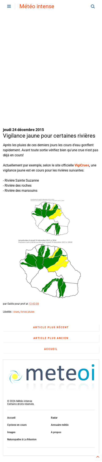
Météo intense (36, 6)
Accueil (51, 349)
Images (11, 432)
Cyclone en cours (17, 424)
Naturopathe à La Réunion (22, 439)
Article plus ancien (50, 338)
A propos (56, 432)
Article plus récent (51, 327)
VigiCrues (82, 165)
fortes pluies (27, 311)
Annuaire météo (60, 424)
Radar (54, 417)
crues (16, 311)
